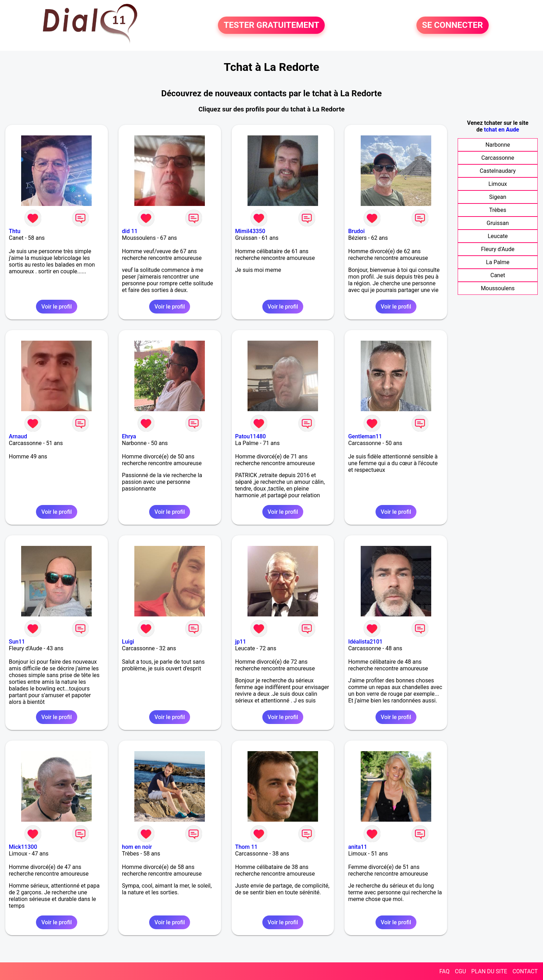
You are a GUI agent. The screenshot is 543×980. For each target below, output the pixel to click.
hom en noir (137, 847)
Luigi (128, 641)
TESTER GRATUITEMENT (271, 25)
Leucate (498, 236)
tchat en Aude (501, 129)
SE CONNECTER (452, 25)
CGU (460, 971)
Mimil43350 (250, 231)
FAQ (444, 971)
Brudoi (356, 231)
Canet (497, 275)
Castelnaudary (497, 171)
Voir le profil (56, 306)
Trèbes (497, 210)
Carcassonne (497, 157)
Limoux (497, 184)
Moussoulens (498, 288)
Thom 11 (246, 847)
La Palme (497, 262)
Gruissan (498, 223)
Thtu (14, 231)
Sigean (497, 197)
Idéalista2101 (365, 641)
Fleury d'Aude (497, 249)
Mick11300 (23, 847)
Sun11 (17, 641)
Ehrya (129, 436)
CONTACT (525, 971)
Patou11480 (250, 436)
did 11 (130, 231)
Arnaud (18, 436)
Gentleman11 (365, 436)
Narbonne (498, 144)
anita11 (357, 847)
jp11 (240, 641)
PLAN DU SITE (489, 971)
